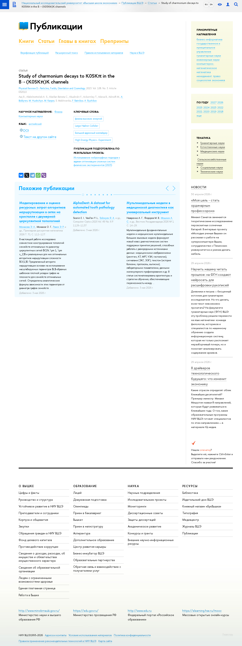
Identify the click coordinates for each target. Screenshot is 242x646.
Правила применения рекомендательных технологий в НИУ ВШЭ (57, 641)
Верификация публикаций (34, 53)
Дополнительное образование (93, 540)
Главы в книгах (77, 41)
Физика (58, 111)
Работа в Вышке (29, 595)
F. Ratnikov (77, 100)
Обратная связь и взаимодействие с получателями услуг (97, 568)
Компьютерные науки (31, 116)
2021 (199, 111)
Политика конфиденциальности (132, 635)
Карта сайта (105, 641)
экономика (218, 80)
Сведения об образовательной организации (39, 569)
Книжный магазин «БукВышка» (201, 506)
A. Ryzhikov (90, 100)
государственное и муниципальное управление (208, 47)
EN (211, 4)
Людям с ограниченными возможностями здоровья (36, 579)
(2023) (97, 161)
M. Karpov (49, 100)
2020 (206, 111)
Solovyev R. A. (107, 218)
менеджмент (204, 76)
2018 (220, 111)
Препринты (114, 41)
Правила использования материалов (104, 53)
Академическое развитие (144, 526)
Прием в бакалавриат (87, 513)
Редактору (228, 634)
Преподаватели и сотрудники (39, 513)
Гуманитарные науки (212, 143)
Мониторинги (137, 506)
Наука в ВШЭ (137, 53)
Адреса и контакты (56, 635)
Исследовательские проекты (147, 500)
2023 (213, 107)
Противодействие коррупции (38, 547)
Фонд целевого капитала (35, 540)
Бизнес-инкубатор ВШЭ (88, 553)
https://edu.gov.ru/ (85, 611)
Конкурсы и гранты (140, 533)
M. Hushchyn (36, 100)
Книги (26, 41)
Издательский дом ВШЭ (198, 500)
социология (204, 80)
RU (206, 4)
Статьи (46, 41)
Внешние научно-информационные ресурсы (151, 541)
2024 (206, 107)
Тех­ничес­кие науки (211, 171)
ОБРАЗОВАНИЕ (85, 486)
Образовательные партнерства (94, 560)
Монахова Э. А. (27, 227)
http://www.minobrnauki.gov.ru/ (39, 611)
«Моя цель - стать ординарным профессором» (205, 205)
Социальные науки (211, 167)
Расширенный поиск (66, 53)
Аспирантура (81, 533)
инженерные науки (208, 59)
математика (204, 72)
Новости (198, 187)
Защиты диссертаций (142, 520)
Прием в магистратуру (88, 526)
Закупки (24, 526)
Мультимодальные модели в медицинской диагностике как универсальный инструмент (150, 207)
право (216, 76)
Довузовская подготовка (89, 500)
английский (35, 124)
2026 (220, 102)
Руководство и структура (36, 500)
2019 (213, 111)
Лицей (77, 493)
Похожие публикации (46, 188)
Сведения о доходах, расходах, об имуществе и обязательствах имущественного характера (42, 557)
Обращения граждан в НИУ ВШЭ (40, 533)
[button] (83, 195)
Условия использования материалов (90, 635)
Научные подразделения (144, 493)
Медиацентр (190, 520)
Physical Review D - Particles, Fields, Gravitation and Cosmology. (52, 88)
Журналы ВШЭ (191, 526)
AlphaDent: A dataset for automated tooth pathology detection (94, 207)
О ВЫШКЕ (26, 486)
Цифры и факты (29, 493)
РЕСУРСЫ (190, 486)
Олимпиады (80, 506)
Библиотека (190, 493)
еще (199, 115)
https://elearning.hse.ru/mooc (202, 611)
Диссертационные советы (145, 513)
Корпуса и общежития (33, 520)
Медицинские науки (212, 151)
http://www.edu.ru (140, 611)
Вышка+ (78, 520)
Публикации (56, 26)
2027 (213, 102)
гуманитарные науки (209, 55)
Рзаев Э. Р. (58, 227)
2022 (220, 107)
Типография (190, 513)
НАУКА (133, 486)
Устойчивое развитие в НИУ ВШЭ (41, 506)
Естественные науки (212, 147)
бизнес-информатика (209, 39)
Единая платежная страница (37, 588)
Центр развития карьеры (89, 547)
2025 (199, 107)
